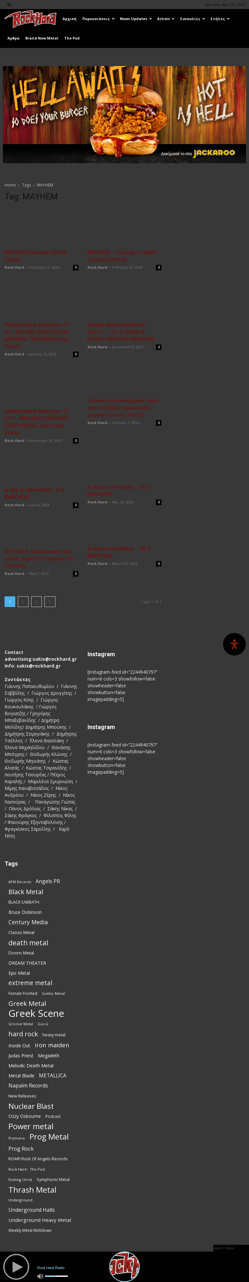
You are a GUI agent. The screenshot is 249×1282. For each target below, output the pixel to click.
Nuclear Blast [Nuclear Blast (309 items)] (31, 1106)
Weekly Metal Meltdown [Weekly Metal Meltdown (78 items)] (30, 1230)
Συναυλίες (192, 18)
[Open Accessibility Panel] (234, 644)
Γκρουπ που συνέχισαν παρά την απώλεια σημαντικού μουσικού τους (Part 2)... (123, 407)
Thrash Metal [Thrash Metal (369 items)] (32, 1189)
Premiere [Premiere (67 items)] (16, 1138)
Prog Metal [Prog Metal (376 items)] (49, 1136)
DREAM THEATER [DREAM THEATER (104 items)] (27, 963)
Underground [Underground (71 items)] (20, 1200)
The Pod (72, 38)
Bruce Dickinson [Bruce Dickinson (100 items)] (25, 912)
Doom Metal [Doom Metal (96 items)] (21, 953)
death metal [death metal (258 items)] (28, 942)
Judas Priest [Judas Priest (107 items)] (20, 1055)
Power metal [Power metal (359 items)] (30, 1126)
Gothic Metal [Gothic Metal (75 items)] (53, 993)
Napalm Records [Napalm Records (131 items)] (28, 1085)
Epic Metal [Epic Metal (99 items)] (19, 973)
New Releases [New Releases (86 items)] (22, 1096)
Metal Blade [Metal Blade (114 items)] (21, 1075)
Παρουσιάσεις (98, 18)
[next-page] (49, 601)
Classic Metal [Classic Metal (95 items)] (21, 932)
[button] (9, 4)
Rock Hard (14, 267)
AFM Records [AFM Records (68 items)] (19, 881)
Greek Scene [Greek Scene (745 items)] (36, 1013)
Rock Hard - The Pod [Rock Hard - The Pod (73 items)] (26, 1169)
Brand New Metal (41, 38)
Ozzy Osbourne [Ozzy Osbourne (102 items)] (24, 1116)
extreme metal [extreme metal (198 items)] (30, 983)
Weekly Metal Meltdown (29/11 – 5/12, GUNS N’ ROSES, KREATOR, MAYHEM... (123, 331)
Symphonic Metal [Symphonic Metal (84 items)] (53, 1179)
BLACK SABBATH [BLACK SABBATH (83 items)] (23, 902)
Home (10, 185)
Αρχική (70, 18)
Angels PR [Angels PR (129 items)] (48, 881)
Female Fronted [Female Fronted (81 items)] (22, 993)
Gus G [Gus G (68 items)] (43, 1023)
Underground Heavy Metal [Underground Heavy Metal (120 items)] (39, 1220)
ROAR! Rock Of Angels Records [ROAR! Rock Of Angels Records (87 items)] (38, 1159)
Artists (166, 18)
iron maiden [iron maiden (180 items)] (52, 1044)
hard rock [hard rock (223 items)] (23, 1033)
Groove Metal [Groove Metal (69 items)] (20, 1023)
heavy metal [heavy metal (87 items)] (53, 1035)
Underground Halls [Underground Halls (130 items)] (31, 1210)
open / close (223, 1248)
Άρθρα (13, 38)
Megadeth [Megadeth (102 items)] (48, 1055)
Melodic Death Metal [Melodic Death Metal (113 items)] (30, 1065)
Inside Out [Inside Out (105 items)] (19, 1045)
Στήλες (220, 18)
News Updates (136, 18)
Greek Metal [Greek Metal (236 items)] (27, 1003)
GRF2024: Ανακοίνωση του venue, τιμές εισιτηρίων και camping (39, 558)
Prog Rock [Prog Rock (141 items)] (21, 1148)
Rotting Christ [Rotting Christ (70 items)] (20, 1179)
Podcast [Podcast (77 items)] (53, 1116)
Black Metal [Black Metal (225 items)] (25, 891)
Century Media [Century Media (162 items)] (28, 922)
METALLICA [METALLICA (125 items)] (52, 1075)
